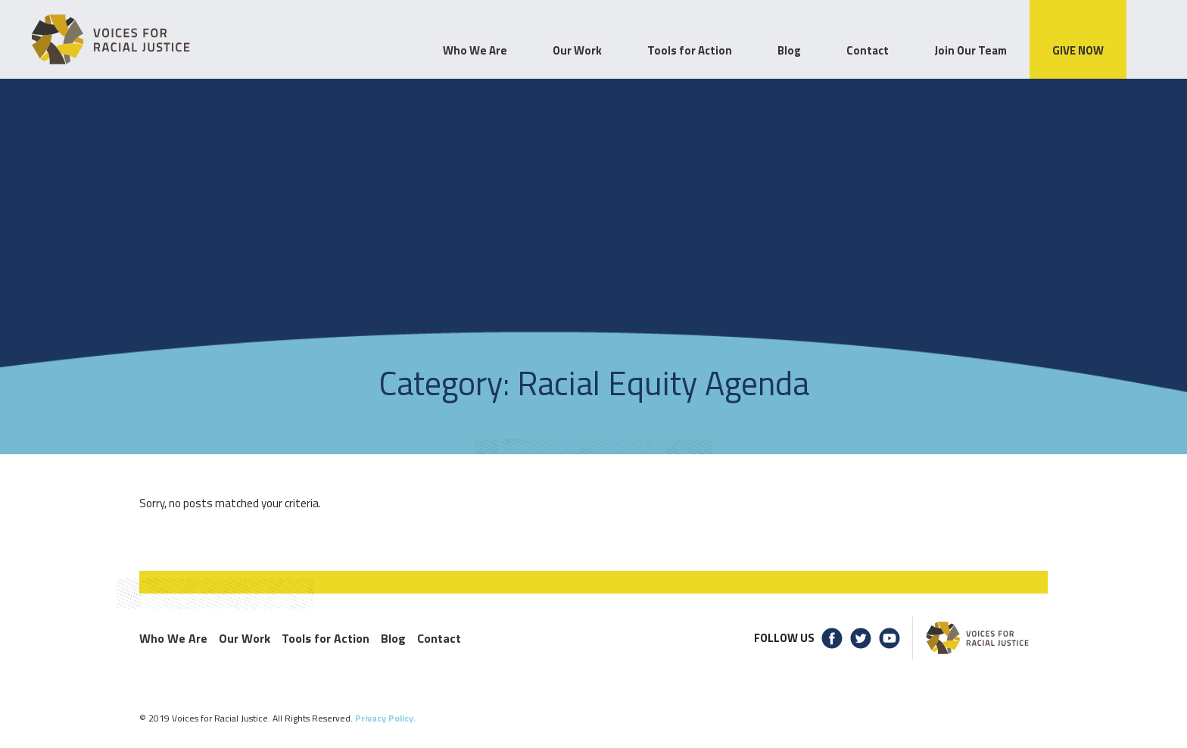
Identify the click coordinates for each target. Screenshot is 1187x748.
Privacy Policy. (385, 718)
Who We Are (173, 638)
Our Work (244, 638)
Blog (393, 638)
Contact (439, 638)
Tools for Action (325, 638)
